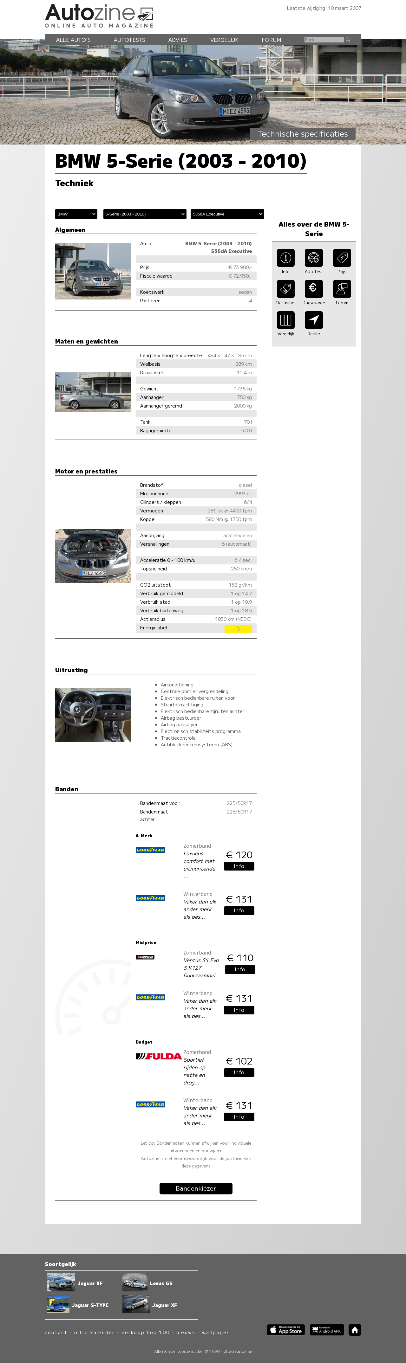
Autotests (129, 39)
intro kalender (94, 1332)
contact (56, 1332)
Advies (177, 39)
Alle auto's (73, 39)
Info (239, 866)
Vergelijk (224, 39)
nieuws (185, 1332)
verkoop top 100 (145, 1332)
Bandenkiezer (196, 1188)
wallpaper (215, 1332)
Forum (271, 39)
